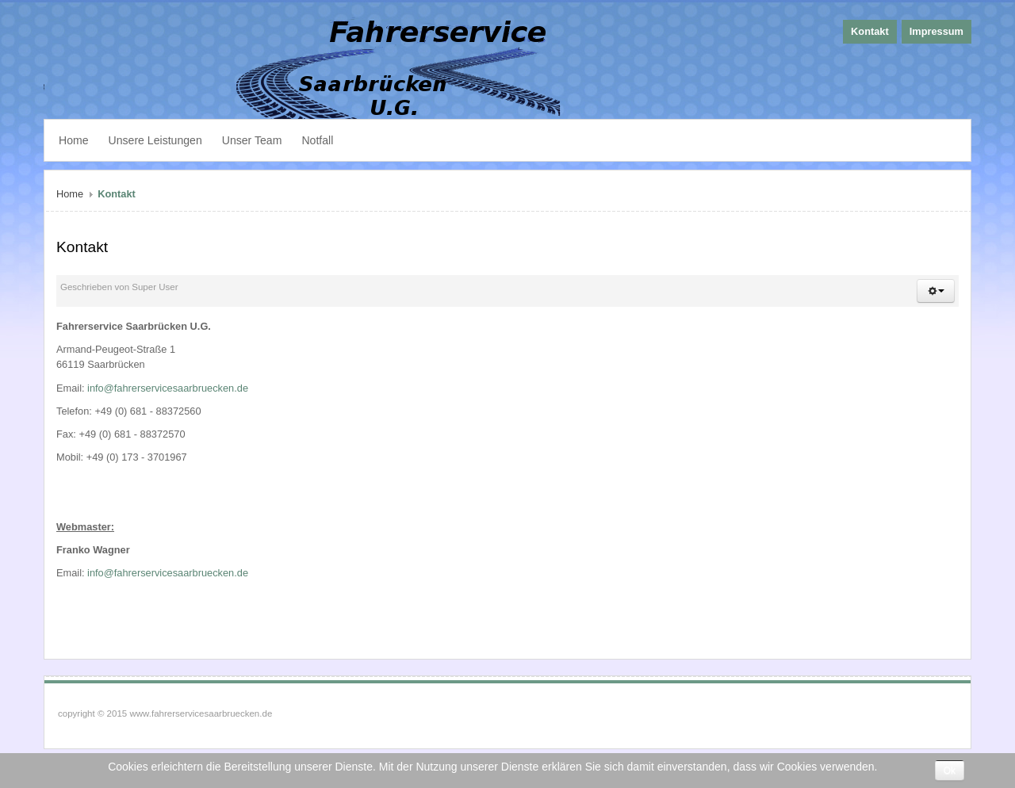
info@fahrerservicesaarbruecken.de (167, 388)
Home (69, 194)
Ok (950, 770)
